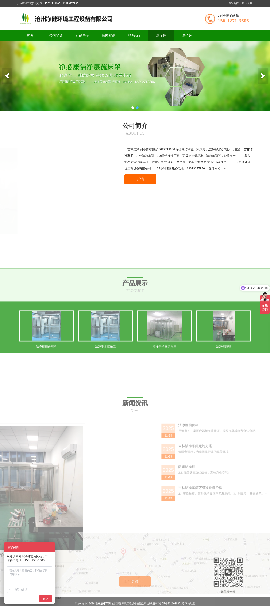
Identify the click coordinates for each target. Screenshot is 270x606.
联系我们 (135, 35)
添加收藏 (247, 3)
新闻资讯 (108, 35)
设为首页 (233, 3)
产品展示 (82, 35)
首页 (30, 35)
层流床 (187, 35)
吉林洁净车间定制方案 (244, 522)
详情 (140, 179)
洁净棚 (161, 35)
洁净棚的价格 (237, 501)
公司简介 (56, 35)
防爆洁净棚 (235, 543)
